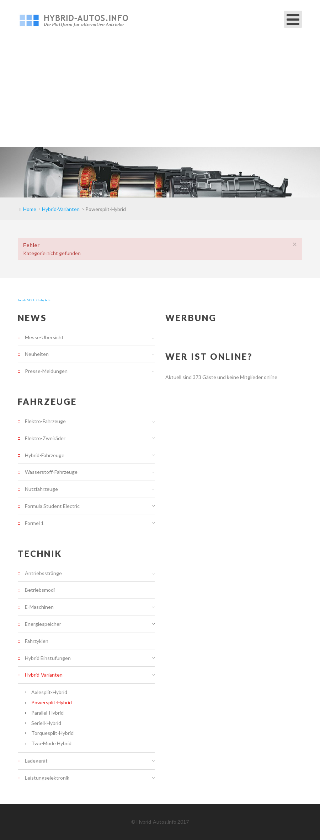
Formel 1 (34, 523)
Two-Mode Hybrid (51, 743)
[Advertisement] (160, 93)
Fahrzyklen (36, 641)
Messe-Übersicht (44, 337)
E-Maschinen (39, 607)
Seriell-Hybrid (46, 723)
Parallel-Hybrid (47, 713)
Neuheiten (37, 354)
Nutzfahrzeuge (41, 489)
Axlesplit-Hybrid (49, 692)
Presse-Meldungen (46, 371)
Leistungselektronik (47, 778)
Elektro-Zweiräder (45, 438)
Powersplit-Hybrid (51, 702)
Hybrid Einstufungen (48, 658)
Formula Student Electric (52, 506)
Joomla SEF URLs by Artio (34, 300)
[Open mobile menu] (293, 19)
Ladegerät (36, 761)
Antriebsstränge (43, 573)
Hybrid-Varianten (44, 675)
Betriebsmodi (40, 590)
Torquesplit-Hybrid (52, 733)
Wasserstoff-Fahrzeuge (51, 472)
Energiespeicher (43, 624)
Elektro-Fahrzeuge (45, 421)
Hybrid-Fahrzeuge (44, 455)
